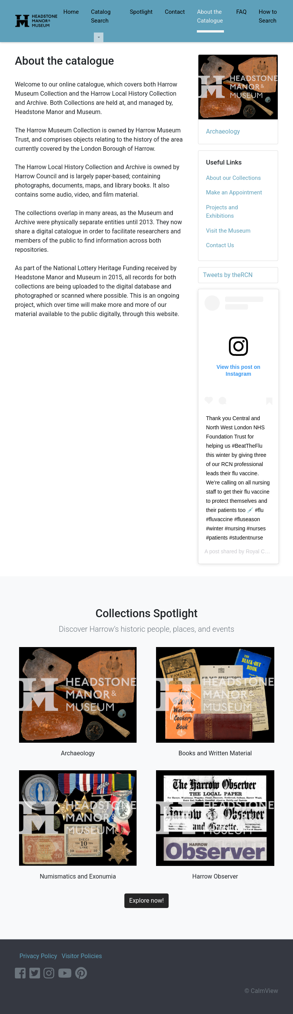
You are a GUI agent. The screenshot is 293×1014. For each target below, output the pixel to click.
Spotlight (141, 11)
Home (71, 11)
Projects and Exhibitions (222, 212)
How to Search (268, 16)
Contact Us (220, 245)
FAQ (241, 11)
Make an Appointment (234, 192)
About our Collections (233, 177)
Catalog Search (101, 16)
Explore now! (146, 900)
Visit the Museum (228, 230)
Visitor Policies (81, 956)
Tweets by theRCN (228, 275)
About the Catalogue (210, 16)
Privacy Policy (38, 956)
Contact (175, 11)
